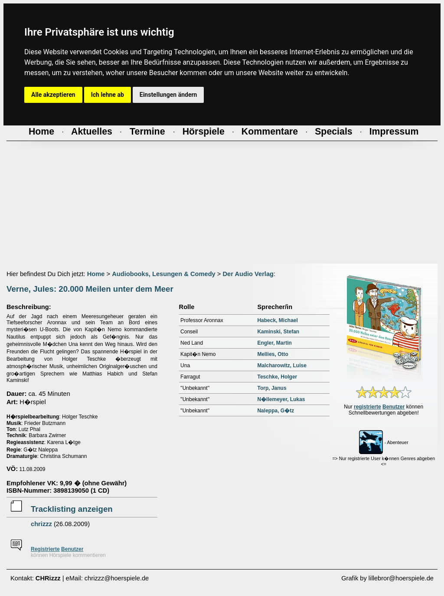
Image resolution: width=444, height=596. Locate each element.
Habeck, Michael (277, 320)
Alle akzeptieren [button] (53, 94)
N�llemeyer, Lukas (281, 399)
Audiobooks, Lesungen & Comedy (163, 273)
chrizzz (41, 523)
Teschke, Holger (277, 377)
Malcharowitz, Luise (281, 365)
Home (96, 273)
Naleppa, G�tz (275, 411)
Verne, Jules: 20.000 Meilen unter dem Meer (90, 288)
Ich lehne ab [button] (107, 94)
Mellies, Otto (272, 354)
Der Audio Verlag (248, 273)
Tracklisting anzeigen (72, 509)
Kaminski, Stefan (278, 332)
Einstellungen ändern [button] (168, 94)
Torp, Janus (271, 388)
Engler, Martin (274, 343)
